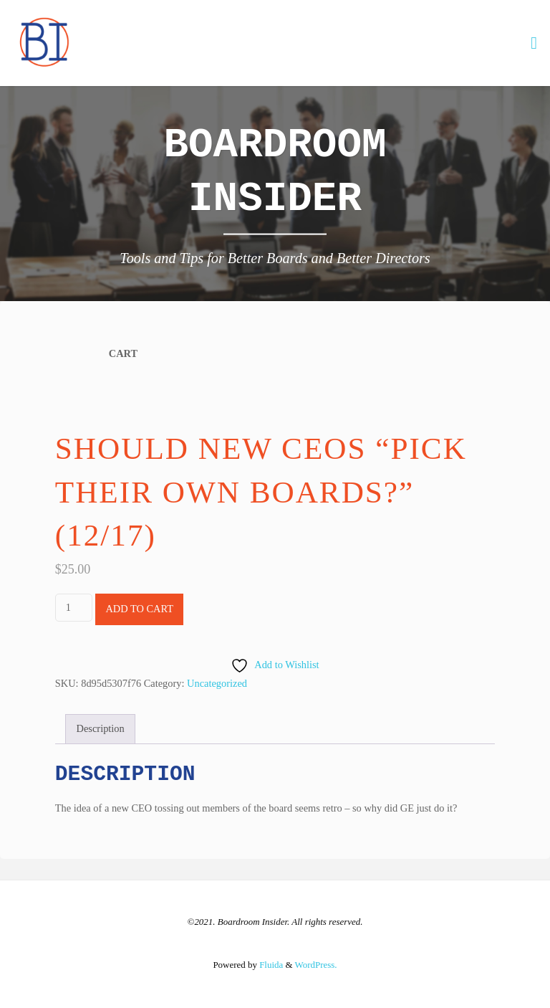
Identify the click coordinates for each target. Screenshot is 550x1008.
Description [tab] (101, 728)
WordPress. (316, 964)
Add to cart (139, 608)
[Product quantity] (73, 608)
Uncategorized (217, 683)
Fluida (270, 964)
